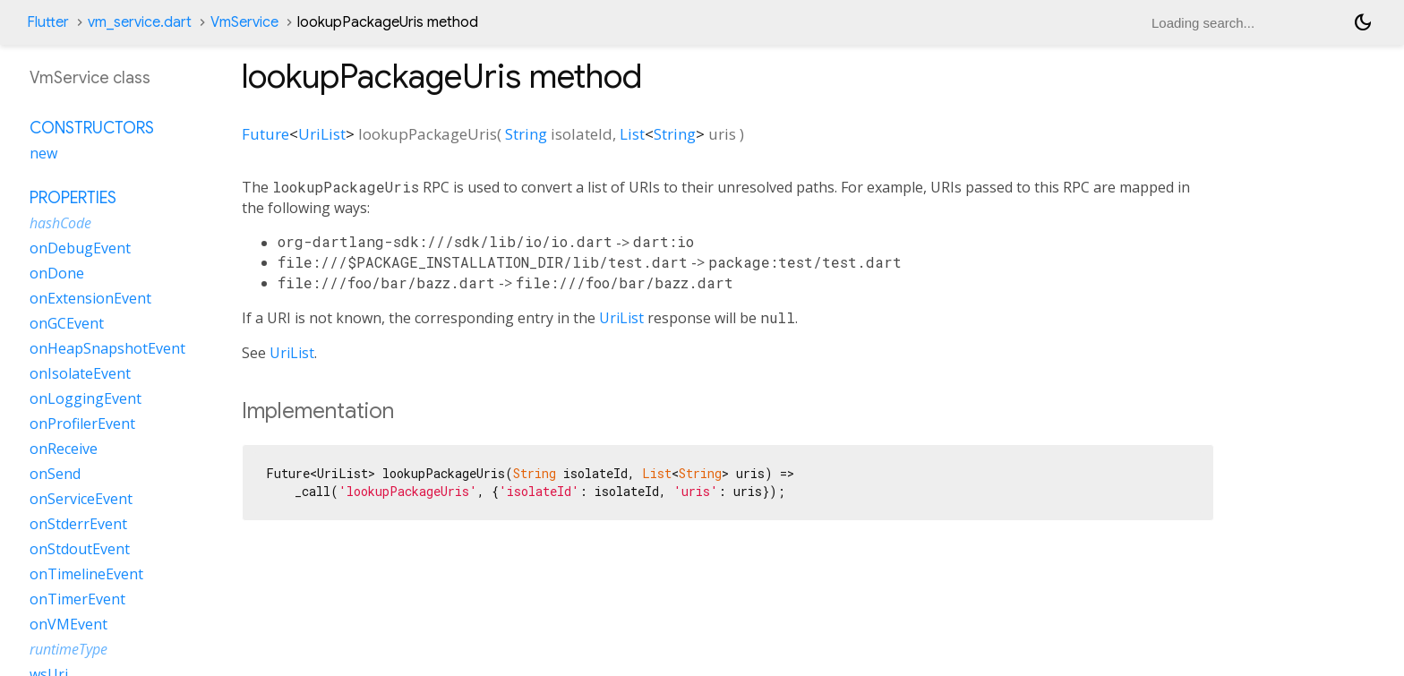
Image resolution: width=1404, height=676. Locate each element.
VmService (244, 22)
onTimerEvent (77, 599)
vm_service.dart (140, 22)
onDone (57, 273)
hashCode (60, 223)
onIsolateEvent (80, 373)
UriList (322, 134)
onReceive (64, 448)
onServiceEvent (81, 499)
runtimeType (68, 649)
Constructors (92, 128)
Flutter (48, 22)
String (526, 134)
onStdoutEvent (80, 549)
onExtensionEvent (90, 298)
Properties (73, 198)
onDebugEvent (80, 248)
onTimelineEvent (86, 574)
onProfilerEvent (82, 423)
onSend (55, 473)
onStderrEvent (78, 524)
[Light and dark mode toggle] (1362, 22)
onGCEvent (67, 323)
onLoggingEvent (85, 398)
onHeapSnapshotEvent (107, 348)
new (43, 153)
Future (265, 134)
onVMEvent (68, 624)
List (632, 134)
